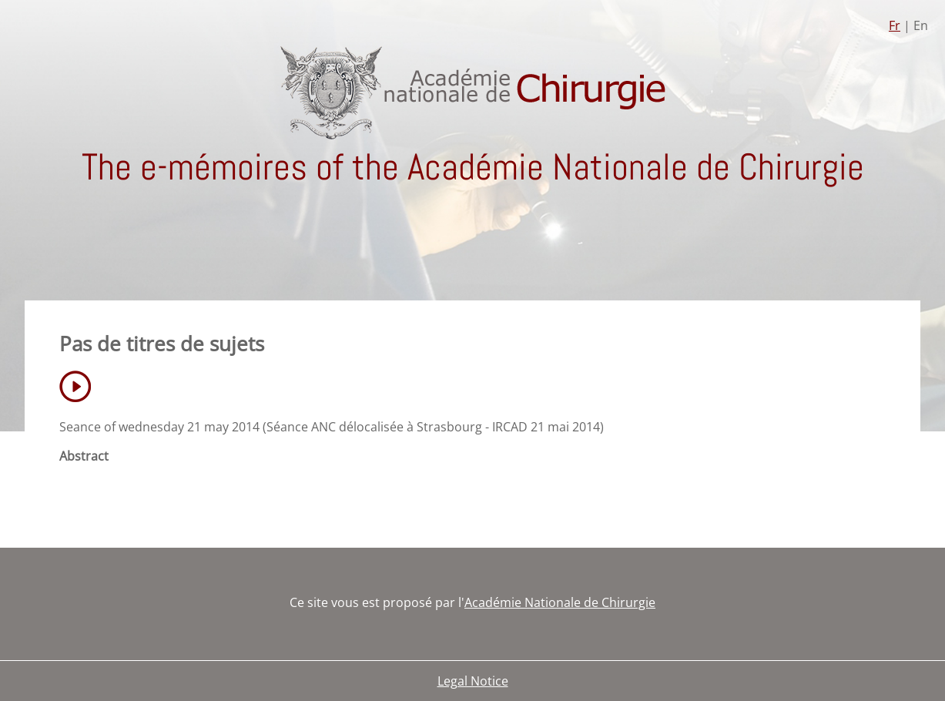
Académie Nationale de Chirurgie (559, 602)
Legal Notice (472, 680)
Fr (894, 25)
